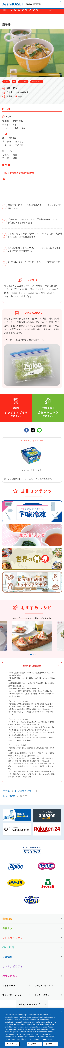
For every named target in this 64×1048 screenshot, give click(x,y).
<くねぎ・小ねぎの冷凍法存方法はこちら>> (25, 340)
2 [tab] (30, 657)
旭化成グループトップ (29, 1008)
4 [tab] (38, 657)
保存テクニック (11, 931)
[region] (32, 1028)
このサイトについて (44, 989)
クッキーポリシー (42, 998)
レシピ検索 (9, 799)
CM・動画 (8, 951)
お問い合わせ (10, 979)
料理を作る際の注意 (32, 669)
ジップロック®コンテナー (32, 470)
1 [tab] (25, 657)
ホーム (6, 794)
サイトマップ (8, 989)
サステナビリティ (12, 970)
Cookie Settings (12, 1044)
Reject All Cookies (50, 1044)
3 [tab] (35, 657)
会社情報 (7, 960)
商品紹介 (7, 922)
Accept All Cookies (34, 1044)
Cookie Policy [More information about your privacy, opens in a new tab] (47, 1039)
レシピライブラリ (24, 794)
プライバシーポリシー (13, 998)
